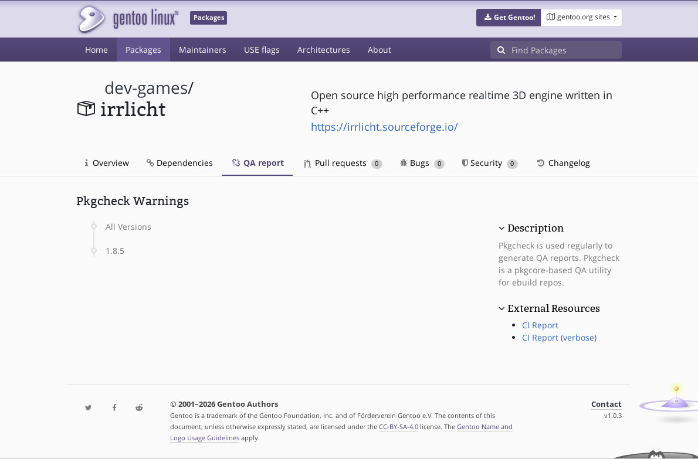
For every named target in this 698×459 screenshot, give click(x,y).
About (379, 49)
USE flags (262, 49)
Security (490, 162)
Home (96, 49)
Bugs (422, 162)
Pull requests (343, 162)
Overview (107, 162)
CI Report (540, 325)
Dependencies (180, 162)
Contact (606, 404)
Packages (143, 49)
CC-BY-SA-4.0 (398, 426)
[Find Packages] (566, 50)
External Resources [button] (553, 308)
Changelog (563, 162)
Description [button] (535, 228)
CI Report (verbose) (559, 337)
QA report (257, 162)
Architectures (323, 49)
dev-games (146, 87)
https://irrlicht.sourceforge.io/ (384, 127)
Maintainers (202, 49)
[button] (508, 17)
